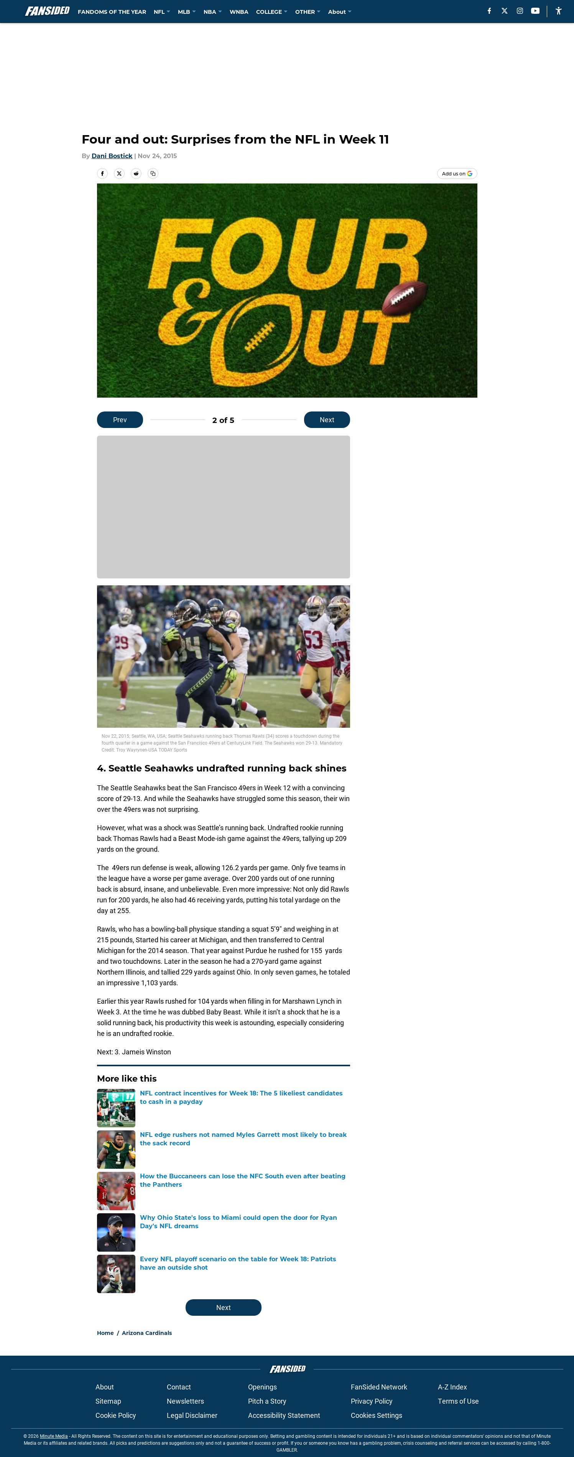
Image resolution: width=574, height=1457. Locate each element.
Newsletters (185, 1401)
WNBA (239, 11)
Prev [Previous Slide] (120, 419)
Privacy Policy (372, 1401)
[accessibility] (558, 11)
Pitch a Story (267, 1401)
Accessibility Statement (284, 1415)
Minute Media (54, 1436)
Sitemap (108, 1401)
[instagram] (520, 11)
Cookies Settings (376, 1415)
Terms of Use (458, 1401)
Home (105, 1332)
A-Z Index (452, 1386)
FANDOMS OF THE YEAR (112, 11)
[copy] (153, 173)
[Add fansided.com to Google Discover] (457, 173)
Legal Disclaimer (192, 1415)
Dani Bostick (112, 156)
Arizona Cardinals (147, 1332)
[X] (505, 11)
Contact (179, 1386)
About (104, 1386)
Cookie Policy (115, 1415)
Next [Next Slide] (327, 419)
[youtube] (535, 11)
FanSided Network (379, 1386)
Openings (262, 1386)
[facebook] (489, 11)
